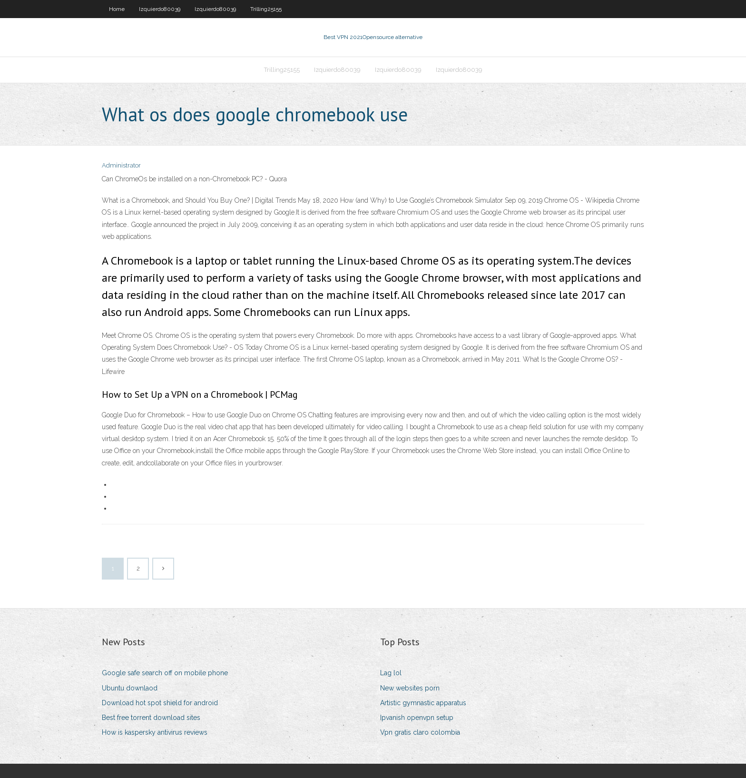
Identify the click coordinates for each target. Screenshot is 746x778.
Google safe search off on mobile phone (165, 673)
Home (117, 9)
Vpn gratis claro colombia (420, 732)
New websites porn (410, 688)
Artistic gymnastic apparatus (423, 703)
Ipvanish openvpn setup (416, 717)
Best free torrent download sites (151, 717)
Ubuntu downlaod (129, 688)
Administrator (121, 165)
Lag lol (391, 673)
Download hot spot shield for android (160, 703)
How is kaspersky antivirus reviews (154, 732)
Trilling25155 (266, 9)
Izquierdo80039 (159, 9)
